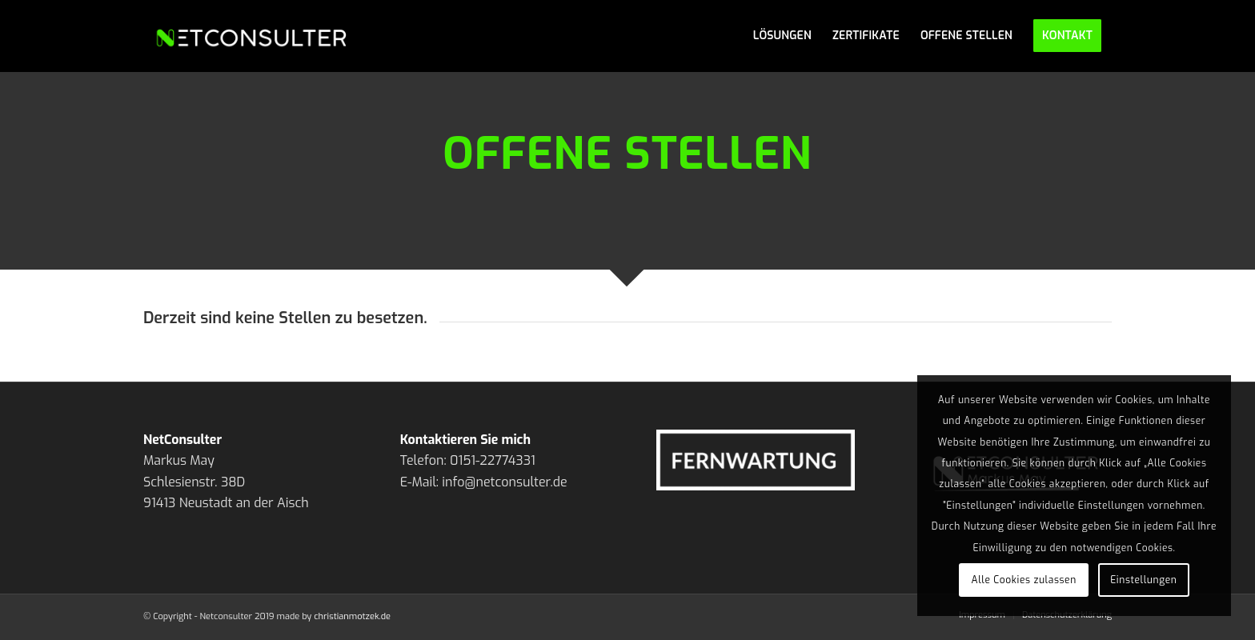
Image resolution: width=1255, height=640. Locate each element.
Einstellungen (1143, 580)
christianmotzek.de (352, 616)
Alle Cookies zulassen (1024, 580)
